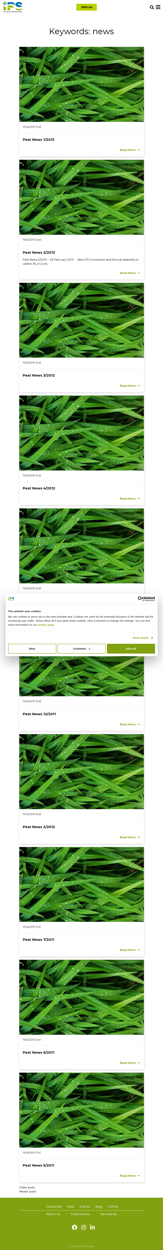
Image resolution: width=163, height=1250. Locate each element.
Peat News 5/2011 (38, 1165)
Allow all (131, 648)
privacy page (46, 624)
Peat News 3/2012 (39, 375)
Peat (70, 1207)
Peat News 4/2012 (39, 488)
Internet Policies (81, 1246)
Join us (86, 7)
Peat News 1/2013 (38, 140)
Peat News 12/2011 (39, 714)
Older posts (27, 1187)
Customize (81, 648)
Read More (130, 150)
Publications (80, 1214)
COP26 (113, 1207)
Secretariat (108, 1214)
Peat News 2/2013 (39, 252)
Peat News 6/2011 (38, 1052)
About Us (53, 1214)
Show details (140, 637)
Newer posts (27, 1191)
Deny (32, 648)
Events (85, 1207)
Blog (98, 1207)
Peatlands (54, 1207)
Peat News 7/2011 (38, 940)
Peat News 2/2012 (39, 827)
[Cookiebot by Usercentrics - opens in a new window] (140, 598)
